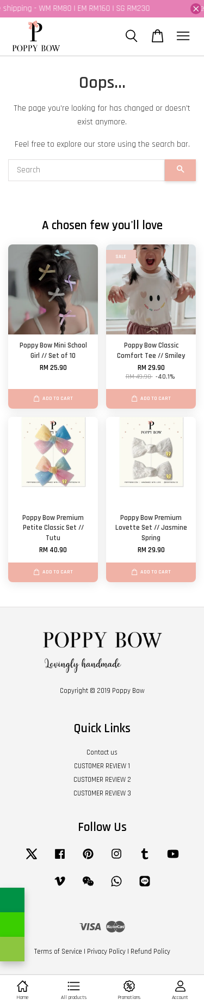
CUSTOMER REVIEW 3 (102, 793)
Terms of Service (58, 951)
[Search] (86, 170)
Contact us (102, 752)
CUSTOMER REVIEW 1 (102, 766)
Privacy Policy (106, 951)
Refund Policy (150, 951)
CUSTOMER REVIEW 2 (102, 779)
